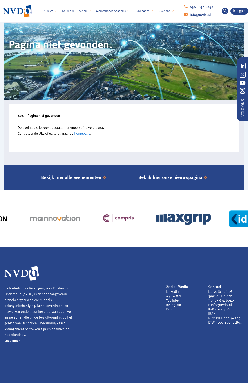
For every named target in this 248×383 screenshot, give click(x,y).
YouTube (172, 300)
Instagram (173, 305)
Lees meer (12, 341)
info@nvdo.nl (200, 15)
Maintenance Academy (113, 11)
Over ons (166, 11)
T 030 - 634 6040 (221, 300)
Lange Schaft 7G (220, 292)
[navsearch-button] (225, 11)
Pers (169, 309)
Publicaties (144, 11)
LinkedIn (172, 292)
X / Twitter (173, 296)
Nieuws (50, 11)
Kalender (68, 11)
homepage (82, 134)
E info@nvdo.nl (220, 305)
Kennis (85, 11)
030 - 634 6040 (201, 7)
